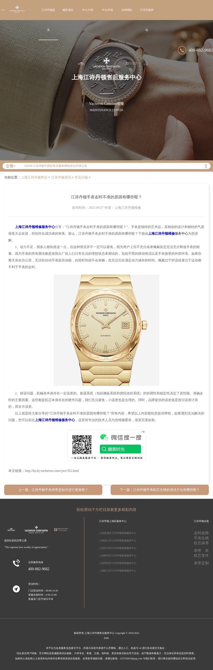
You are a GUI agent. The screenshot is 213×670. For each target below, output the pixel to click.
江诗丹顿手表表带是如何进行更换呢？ (60, 489)
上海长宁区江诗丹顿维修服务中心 (117, 548)
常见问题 (81, 177)
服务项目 (68, 10)
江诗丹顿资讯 (147, 20)
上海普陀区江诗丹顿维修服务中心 (117, 563)
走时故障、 (203, 533)
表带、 (199, 550)
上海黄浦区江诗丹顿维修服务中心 (117, 533)
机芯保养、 (203, 543)
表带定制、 (203, 563)
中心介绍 (87, 10)
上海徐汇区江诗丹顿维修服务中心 (117, 540)
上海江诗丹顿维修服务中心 (35, 227)
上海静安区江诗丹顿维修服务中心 (117, 555)
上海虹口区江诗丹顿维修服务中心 (117, 570)
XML (106, 638)
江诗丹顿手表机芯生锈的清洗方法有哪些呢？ (166, 489)
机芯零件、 (203, 555)
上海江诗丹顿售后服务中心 (99, 633)
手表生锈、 (203, 538)
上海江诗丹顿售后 (34, 177)
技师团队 (127, 10)
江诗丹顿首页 (48, 20)
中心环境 (107, 10)
